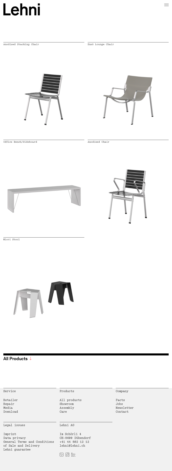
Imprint (9, 434)
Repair (8, 404)
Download (10, 411)
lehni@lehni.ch (72, 445)
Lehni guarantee (17, 449)
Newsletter (125, 408)
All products (71, 400)
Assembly (67, 408)
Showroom (67, 404)
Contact (122, 411)
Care (63, 411)
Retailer (10, 400)
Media (8, 408)
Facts (120, 400)
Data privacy (14, 438)
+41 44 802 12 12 (74, 442)
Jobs (119, 404)
